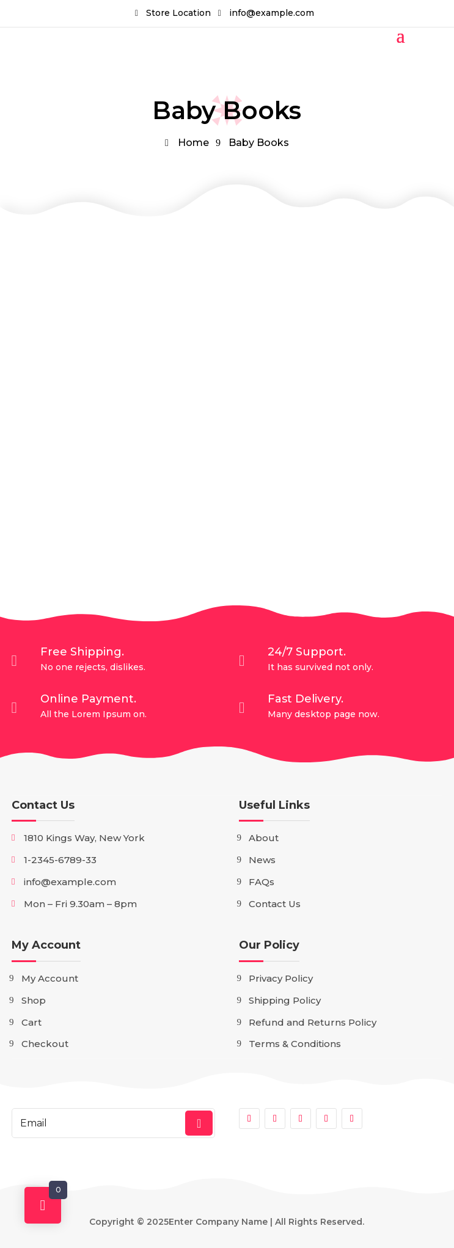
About (264, 838)
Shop (33, 1000)
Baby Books (259, 142)
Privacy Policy (281, 978)
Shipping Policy (285, 1000)
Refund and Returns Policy (312, 1022)
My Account (46, 945)
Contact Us (43, 805)
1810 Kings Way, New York (84, 838)
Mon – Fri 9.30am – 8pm (80, 904)
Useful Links (274, 805)
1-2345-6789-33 (60, 860)
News (262, 860)
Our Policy (269, 945)
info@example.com (271, 12)
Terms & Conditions (295, 1043)
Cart (31, 1022)
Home (193, 142)
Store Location (178, 12)
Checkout (44, 1043)
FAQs (261, 882)
